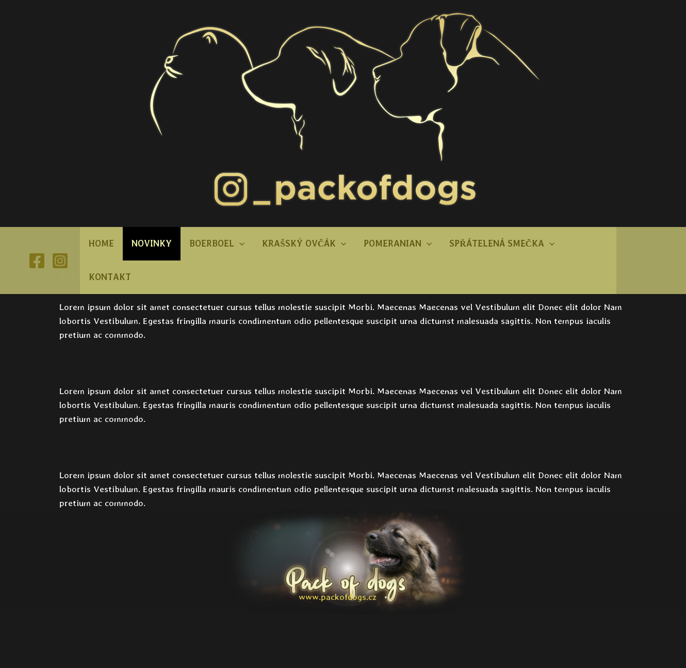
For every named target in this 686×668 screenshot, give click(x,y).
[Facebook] (36, 260)
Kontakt (110, 277)
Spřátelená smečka (501, 243)
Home (101, 243)
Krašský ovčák (304, 243)
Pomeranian (398, 243)
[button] (239, 243)
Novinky (152, 243)
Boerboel (216, 243)
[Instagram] (60, 260)
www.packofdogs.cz (338, 597)
